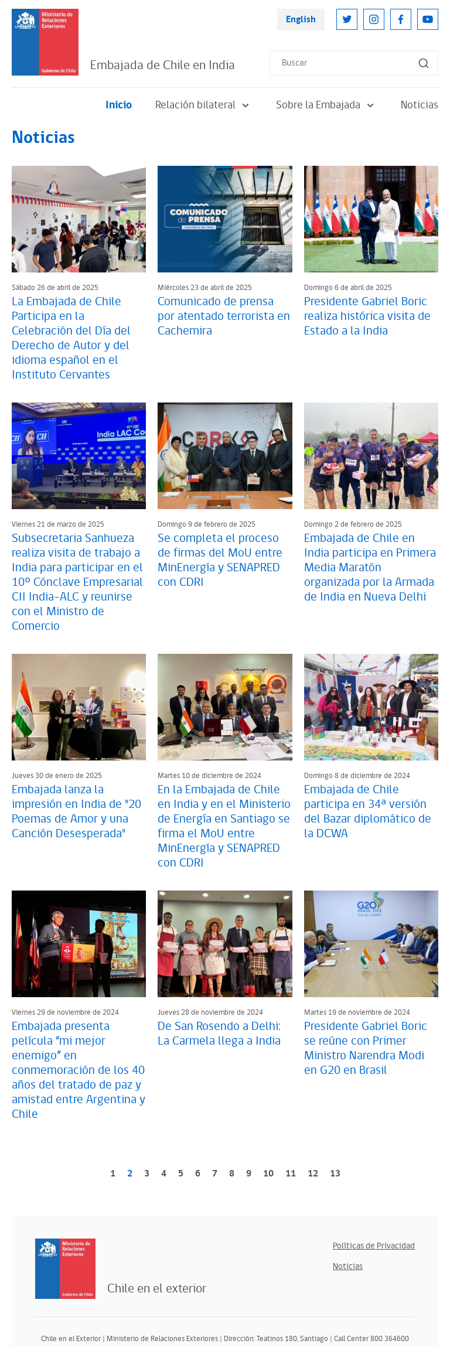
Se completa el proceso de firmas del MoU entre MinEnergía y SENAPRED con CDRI (220, 560)
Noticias (419, 105)
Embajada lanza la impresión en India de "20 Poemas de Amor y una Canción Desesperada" (76, 811)
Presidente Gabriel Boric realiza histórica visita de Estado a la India (367, 316)
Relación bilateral (204, 105)
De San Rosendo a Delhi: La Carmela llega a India (219, 1034)
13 (335, 1174)
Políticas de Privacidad (374, 1246)
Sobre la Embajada (326, 105)
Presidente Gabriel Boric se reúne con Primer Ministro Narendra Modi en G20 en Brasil (365, 1048)
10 (268, 1174)
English (301, 19)
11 (290, 1174)
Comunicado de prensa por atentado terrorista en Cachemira (224, 316)
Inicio (118, 105)
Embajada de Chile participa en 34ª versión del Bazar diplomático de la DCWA (367, 811)
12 (313, 1174)
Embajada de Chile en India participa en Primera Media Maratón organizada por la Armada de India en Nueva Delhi (370, 568)
